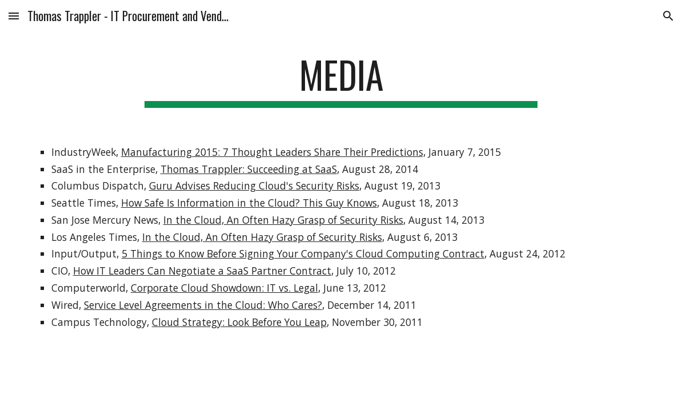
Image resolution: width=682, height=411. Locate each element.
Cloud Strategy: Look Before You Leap (239, 322)
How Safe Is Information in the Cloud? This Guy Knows (249, 202)
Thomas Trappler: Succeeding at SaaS (249, 169)
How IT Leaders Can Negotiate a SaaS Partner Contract (202, 270)
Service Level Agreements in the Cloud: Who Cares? (203, 305)
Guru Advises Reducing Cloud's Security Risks (254, 185)
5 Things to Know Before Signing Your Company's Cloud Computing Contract (303, 253)
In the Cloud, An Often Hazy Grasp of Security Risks (283, 220)
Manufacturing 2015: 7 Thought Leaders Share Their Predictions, (273, 152)
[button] (13, 15)
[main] (341, 80)
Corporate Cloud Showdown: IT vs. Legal (224, 288)
